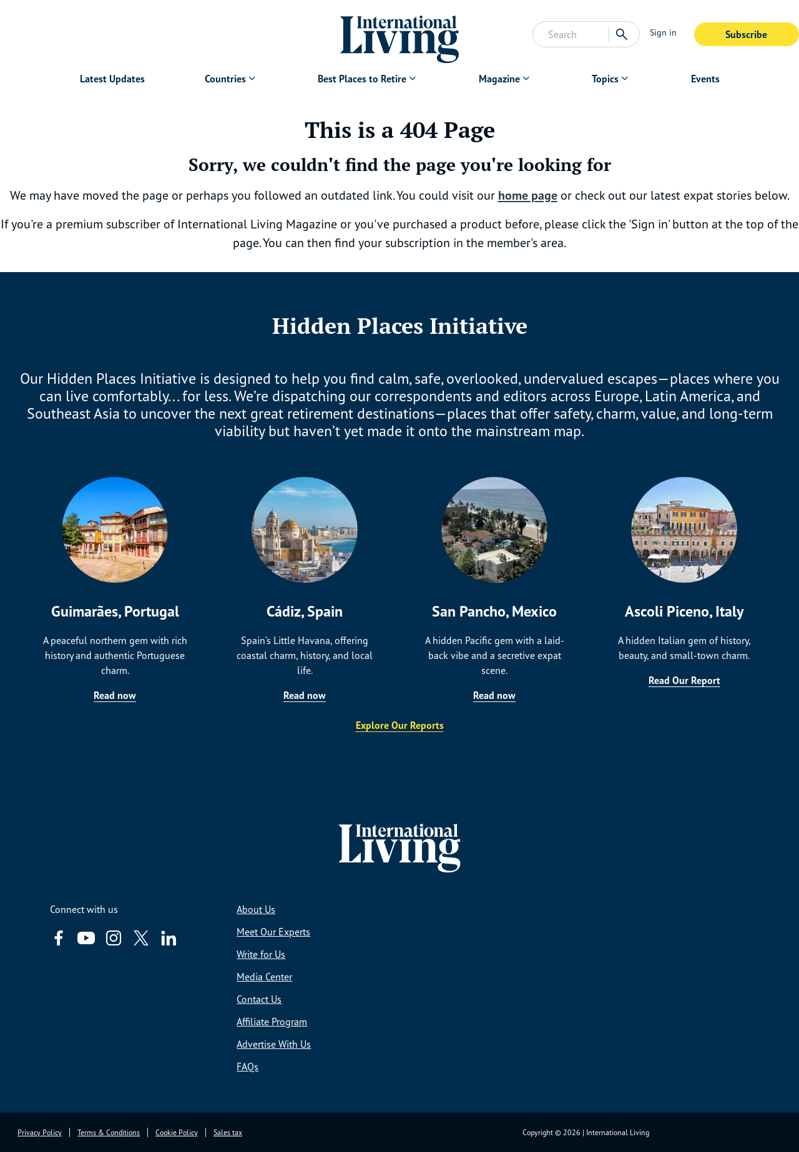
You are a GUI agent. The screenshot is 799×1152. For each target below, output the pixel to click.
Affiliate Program (272, 1021)
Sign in (663, 32)
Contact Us (259, 999)
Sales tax (227, 1132)
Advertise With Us (274, 1044)
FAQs (247, 1066)
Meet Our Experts (273, 931)
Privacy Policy (39, 1132)
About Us (256, 909)
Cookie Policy (176, 1132)
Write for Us (261, 954)
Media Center (264, 976)
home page (527, 195)
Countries (225, 78)
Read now (115, 695)
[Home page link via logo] (400, 34)
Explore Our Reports (400, 725)
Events (705, 78)
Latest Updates (112, 78)
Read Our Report (684, 680)
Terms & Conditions (108, 1132)
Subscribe (746, 34)
